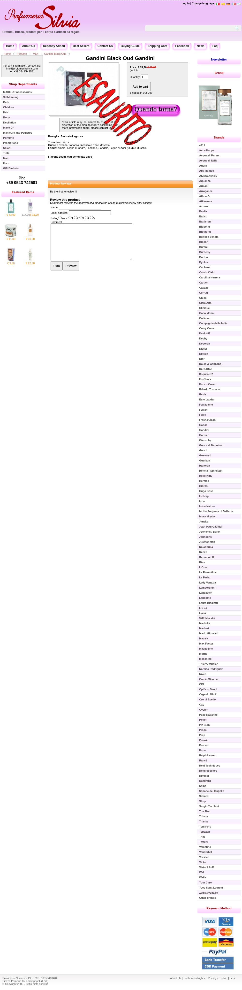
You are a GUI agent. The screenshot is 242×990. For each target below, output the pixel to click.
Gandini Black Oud (55, 53)
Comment (56, 222)
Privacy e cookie (218, 978)
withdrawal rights (195, 978)
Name (54, 207)
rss (233, 978)
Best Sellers (81, 46)
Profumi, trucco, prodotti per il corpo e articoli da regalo (41, 32)
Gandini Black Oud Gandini (120, 58)
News (200, 46)
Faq (215, 46)
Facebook (182, 46)
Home (10, 46)
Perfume (22, 53)
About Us (28, 46)
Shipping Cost (157, 46)
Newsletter (219, 59)
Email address (59, 212)
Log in (185, 3)
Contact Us (105, 46)
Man (35, 53)
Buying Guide (130, 46)
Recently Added (54, 46)
